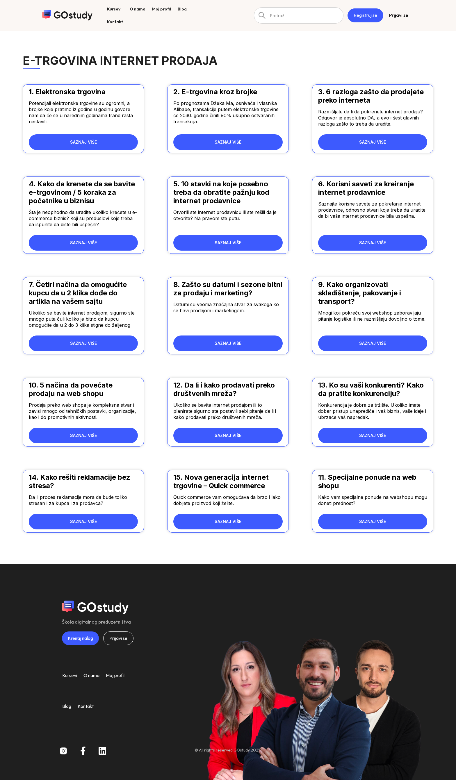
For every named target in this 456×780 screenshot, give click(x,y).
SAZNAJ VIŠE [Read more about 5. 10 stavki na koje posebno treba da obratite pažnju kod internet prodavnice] (228, 242)
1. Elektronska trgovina (67, 92)
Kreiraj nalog (80, 638)
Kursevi (69, 675)
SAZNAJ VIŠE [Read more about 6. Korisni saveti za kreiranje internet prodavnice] (372, 242)
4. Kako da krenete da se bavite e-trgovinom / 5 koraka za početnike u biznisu (82, 192)
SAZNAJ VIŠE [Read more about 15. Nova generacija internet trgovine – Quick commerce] (228, 521)
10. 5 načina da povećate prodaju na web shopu (71, 389)
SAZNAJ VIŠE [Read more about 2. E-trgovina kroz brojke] (228, 142)
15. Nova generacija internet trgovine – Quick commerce (221, 481)
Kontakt (86, 706)
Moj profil (115, 675)
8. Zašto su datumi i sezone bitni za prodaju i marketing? (227, 288)
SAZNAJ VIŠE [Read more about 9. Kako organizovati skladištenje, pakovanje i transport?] (372, 343)
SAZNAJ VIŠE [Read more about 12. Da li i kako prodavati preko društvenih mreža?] (228, 435)
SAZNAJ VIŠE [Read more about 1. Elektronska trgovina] (83, 142)
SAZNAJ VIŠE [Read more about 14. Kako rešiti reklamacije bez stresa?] (83, 521)
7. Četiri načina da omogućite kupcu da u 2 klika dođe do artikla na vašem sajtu (78, 293)
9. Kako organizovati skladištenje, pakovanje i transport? (359, 293)
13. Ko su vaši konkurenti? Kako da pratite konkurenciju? (371, 389)
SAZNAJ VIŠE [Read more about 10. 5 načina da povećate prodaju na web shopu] (83, 435)
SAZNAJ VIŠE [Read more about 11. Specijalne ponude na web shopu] (372, 521)
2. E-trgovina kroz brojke (215, 92)
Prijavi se (398, 15)
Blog (66, 706)
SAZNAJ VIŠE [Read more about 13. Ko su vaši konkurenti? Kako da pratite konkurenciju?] (372, 435)
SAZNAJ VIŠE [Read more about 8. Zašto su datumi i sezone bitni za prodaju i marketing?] (228, 343)
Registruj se (365, 15)
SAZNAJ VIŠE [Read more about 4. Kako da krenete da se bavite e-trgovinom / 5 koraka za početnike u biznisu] (83, 242)
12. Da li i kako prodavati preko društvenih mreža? (224, 389)
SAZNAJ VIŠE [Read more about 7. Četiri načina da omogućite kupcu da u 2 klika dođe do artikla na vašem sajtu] (83, 343)
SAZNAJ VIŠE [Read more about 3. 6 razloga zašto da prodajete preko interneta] (372, 142)
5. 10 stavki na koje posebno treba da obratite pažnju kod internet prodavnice (221, 192)
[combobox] (298, 15)
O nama (91, 675)
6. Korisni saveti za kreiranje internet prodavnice (366, 188)
